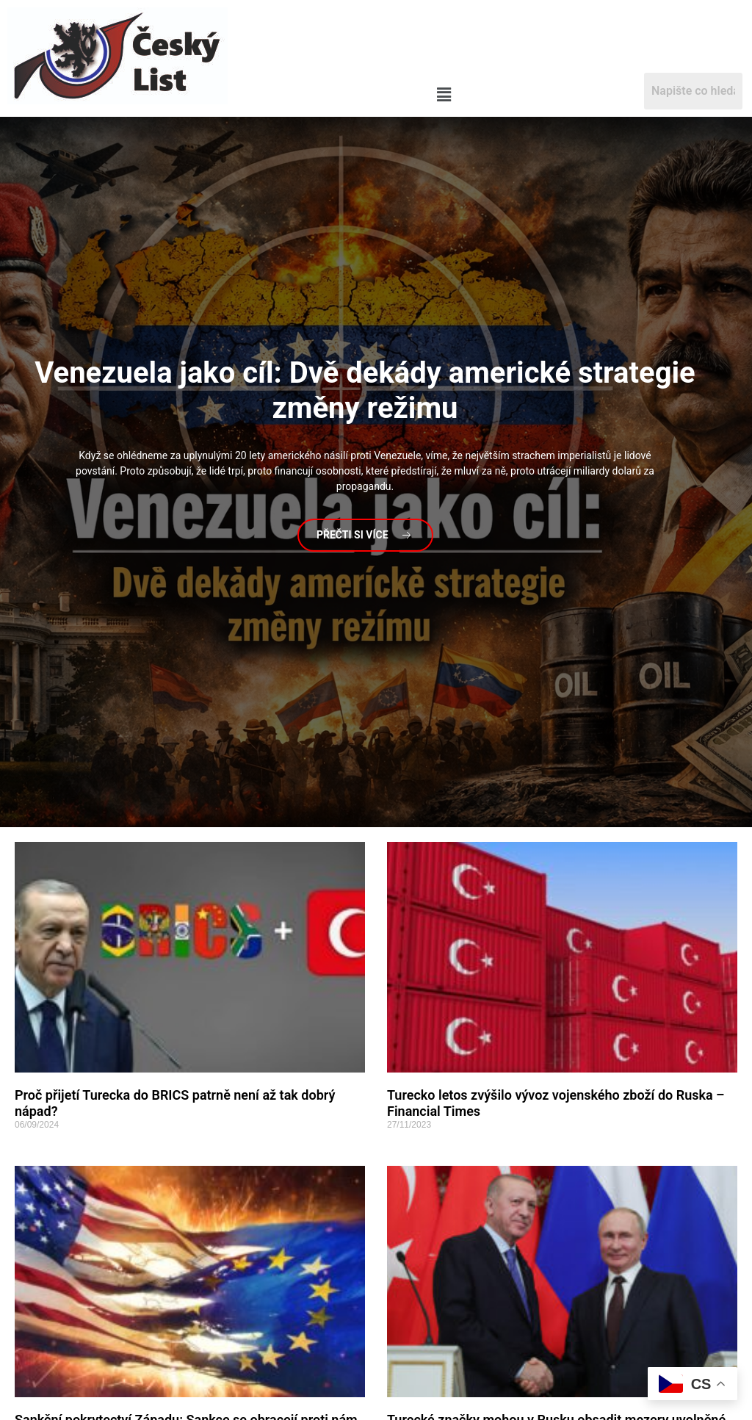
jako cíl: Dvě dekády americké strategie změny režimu (365, 390)
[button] (443, 95)
